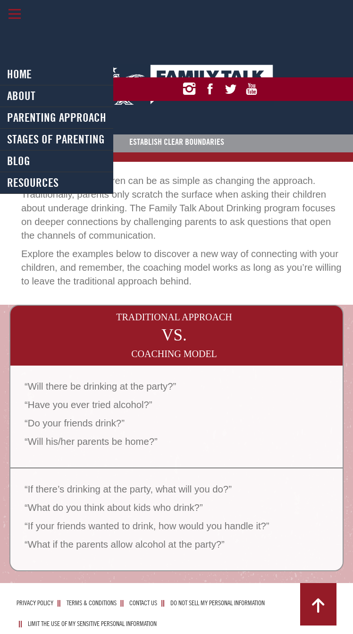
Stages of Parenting (56, 139)
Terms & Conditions (92, 603)
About (21, 96)
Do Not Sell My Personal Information (217, 603)
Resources (33, 182)
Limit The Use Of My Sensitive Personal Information (92, 623)
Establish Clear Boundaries (176, 142)
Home (19, 74)
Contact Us (143, 603)
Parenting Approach (56, 117)
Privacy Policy (35, 603)
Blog (18, 161)
